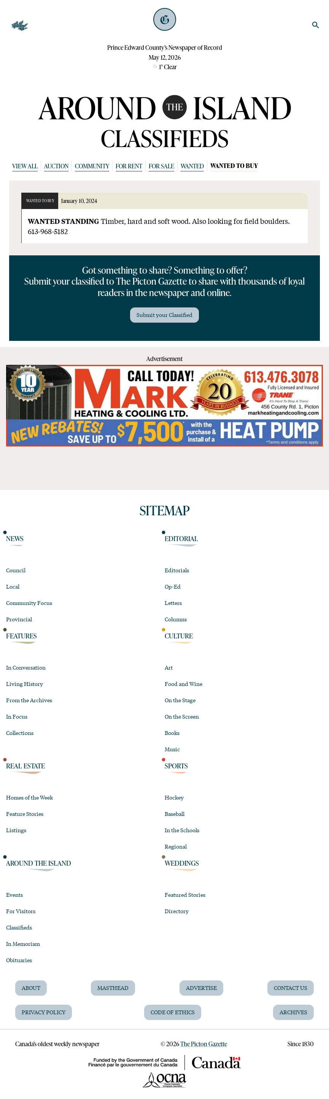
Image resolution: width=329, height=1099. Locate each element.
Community (92, 166)
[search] (315, 25)
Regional (176, 846)
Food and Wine (183, 683)
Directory (177, 911)
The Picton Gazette (203, 1044)
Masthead (113, 987)
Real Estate (25, 766)
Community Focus (29, 603)
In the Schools (182, 830)
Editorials (177, 570)
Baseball (174, 813)
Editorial (181, 539)
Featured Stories (185, 894)
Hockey (174, 797)
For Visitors (20, 911)
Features (21, 636)
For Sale (161, 166)
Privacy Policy (43, 1012)
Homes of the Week (29, 797)
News (15, 539)
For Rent (129, 166)
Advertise (201, 987)
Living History (24, 683)
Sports (176, 766)
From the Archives (29, 700)
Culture (179, 636)
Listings (16, 830)
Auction (56, 166)
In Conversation (26, 667)
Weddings (182, 863)
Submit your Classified (164, 314)
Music (172, 749)
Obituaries (19, 960)
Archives (293, 1012)
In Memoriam (23, 943)
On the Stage (180, 700)
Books (172, 732)
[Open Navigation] (19, 25)
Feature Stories (24, 813)
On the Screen (182, 716)
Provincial (19, 619)
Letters (173, 603)
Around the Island (38, 863)
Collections (19, 732)
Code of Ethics (173, 1012)
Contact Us (290, 987)
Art (169, 667)
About (31, 987)
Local (12, 586)
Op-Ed (173, 586)
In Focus (16, 716)
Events (14, 894)
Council (15, 570)
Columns (176, 619)
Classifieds (19, 927)
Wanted (192, 166)
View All (25, 166)
